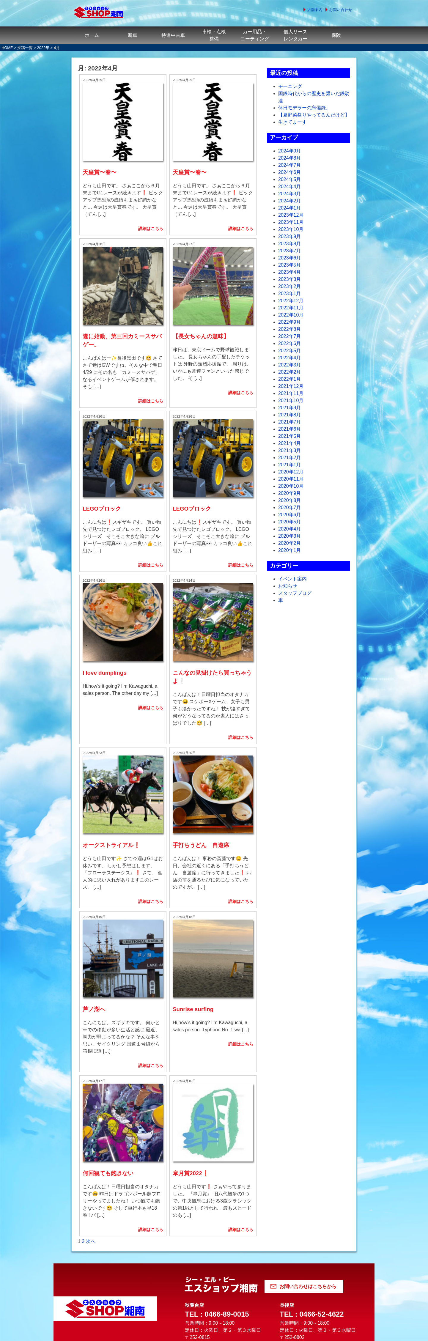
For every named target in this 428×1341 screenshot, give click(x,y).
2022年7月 (289, 336)
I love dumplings (105, 604)
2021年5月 (289, 436)
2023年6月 (289, 257)
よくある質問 (96, 1272)
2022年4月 (289, 357)
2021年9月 (289, 407)
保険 (336, 35)
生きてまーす (292, 122)
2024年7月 (289, 165)
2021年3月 (289, 450)
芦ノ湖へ (94, 907)
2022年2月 (289, 371)
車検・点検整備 (214, 35)
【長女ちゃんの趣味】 (201, 302)
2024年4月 (289, 186)
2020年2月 (289, 543)
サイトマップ (335, 1272)
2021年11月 (290, 393)
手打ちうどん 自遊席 (201, 759)
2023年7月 (289, 250)
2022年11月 (290, 307)
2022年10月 (290, 314)
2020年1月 (289, 550)
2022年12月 (290, 300)
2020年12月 (290, 471)
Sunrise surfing (193, 907)
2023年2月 (289, 286)
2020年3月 (289, 536)
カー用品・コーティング (254, 35)
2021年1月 (289, 464)
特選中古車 (173, 35)
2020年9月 (289, 493)
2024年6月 (289, 172)
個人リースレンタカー (295, 35)
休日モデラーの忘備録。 (304, 107)
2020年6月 (289, 514)
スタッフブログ (294, 593)
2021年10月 (290, 400)
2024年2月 (289, 200)
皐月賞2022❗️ (191, 1053)
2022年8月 (289, 329)
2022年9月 (289, 322)
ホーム (92, 35)
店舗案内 (314, 9)
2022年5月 (289, 350)
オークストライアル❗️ (111, 759)
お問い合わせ (340, 9)
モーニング (290, 86)
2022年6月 (289, 343)
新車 (132, 35)
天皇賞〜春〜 (100, 155)
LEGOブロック (102, 457)
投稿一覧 (25, 47)
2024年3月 (289, 193)
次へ (90, 1121)
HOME (7, 47)
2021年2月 (289, 457)
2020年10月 (290, 486)
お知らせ (287, 585)
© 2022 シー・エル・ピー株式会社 (214, 1332)
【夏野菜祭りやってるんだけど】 (314, 114)
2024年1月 (289, 207)
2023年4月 (289, 272)
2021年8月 (289, 414)
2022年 (43, 47)
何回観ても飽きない (108, 1053)
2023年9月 (289, 236)
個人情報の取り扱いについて (183, 1272)
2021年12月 (290, 386)
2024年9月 (289, 150)
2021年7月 (289, 421)
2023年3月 (289, 279)
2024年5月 (289, 179)
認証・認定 (268, 1272)
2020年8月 (289, 500)
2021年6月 (289, 429)
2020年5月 (289, 521)
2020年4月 (289, 528)
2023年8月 (289, 243)
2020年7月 (289, 507)
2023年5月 (289, 264)
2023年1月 (289, 293)
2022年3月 (289, 364)
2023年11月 (290, 222)
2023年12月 (290, 215)
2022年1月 (289, 379)
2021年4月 (289, 443)
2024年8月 (289, 157)
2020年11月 (290, 478)
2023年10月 (290, 229)
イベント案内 (292, 578)
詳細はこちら (150, 211)
